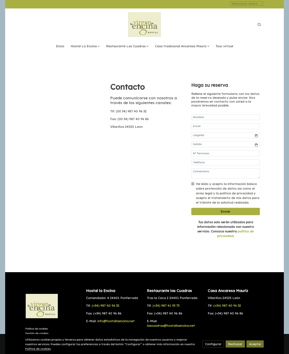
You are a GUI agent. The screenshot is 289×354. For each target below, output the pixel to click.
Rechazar (235, 344)
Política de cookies (36, 328)
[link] (144, 24)
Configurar (213, 344)
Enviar (225, 211)
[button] (85, 46)
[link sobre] (53, 307)
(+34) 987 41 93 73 (165, 305)
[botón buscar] (259, 24)
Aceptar (255, 344)
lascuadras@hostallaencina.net (171, 326)
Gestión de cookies (36, 333)
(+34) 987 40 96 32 (105, 305)
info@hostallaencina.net (116, 321)
